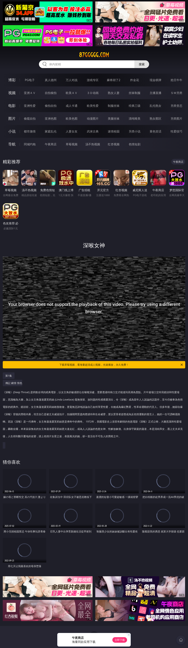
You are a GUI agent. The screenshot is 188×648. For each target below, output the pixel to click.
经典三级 (134, 106)
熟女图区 (155, 119)
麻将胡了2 (113, 80)
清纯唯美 (134, 119)
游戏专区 (93, 80)
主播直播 (155, 93)
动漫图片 (93, 119)
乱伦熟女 (155, 106)
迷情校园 (114, 131)
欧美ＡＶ (71, 93)
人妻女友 (71, 131)
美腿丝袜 (114, 119)
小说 (12, 131)
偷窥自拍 (30, 119)
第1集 (8, 375)
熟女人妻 (114, 93)
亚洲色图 (51, 119)
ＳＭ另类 (176, 93)
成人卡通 (71, 106)
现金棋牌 (155, 80)
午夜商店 (51, 144)
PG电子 (30, 80)
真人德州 (51, 80)
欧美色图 (71, 119)
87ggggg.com (94, 55)
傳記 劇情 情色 (93, 411)
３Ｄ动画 (93, 93)
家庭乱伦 (51, 131)
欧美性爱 (93, 106)
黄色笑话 (155, 131)
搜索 (142, 64)
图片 (12, 118)
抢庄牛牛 (176, 80)
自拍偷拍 (51, 93)
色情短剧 (134, 144)
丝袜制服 (134, 93)
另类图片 (176, 119)
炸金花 (134, 80)
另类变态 (176, 106)
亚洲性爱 (30, 106)
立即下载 (120, 640)
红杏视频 (114, 144)
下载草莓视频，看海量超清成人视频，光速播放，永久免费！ (121, 365)
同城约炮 (30, 144)
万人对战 (71, 80)
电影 (12, 105)
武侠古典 (93, 131)
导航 (12, 144)
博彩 (12, 79)
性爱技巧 (176, 131)
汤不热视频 (92, 144)
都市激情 (30, 131)
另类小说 (134, 131)
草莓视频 (71, 144)
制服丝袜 (114, 106)
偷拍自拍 (51, 106)
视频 (12, 92)
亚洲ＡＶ (30, 93)
